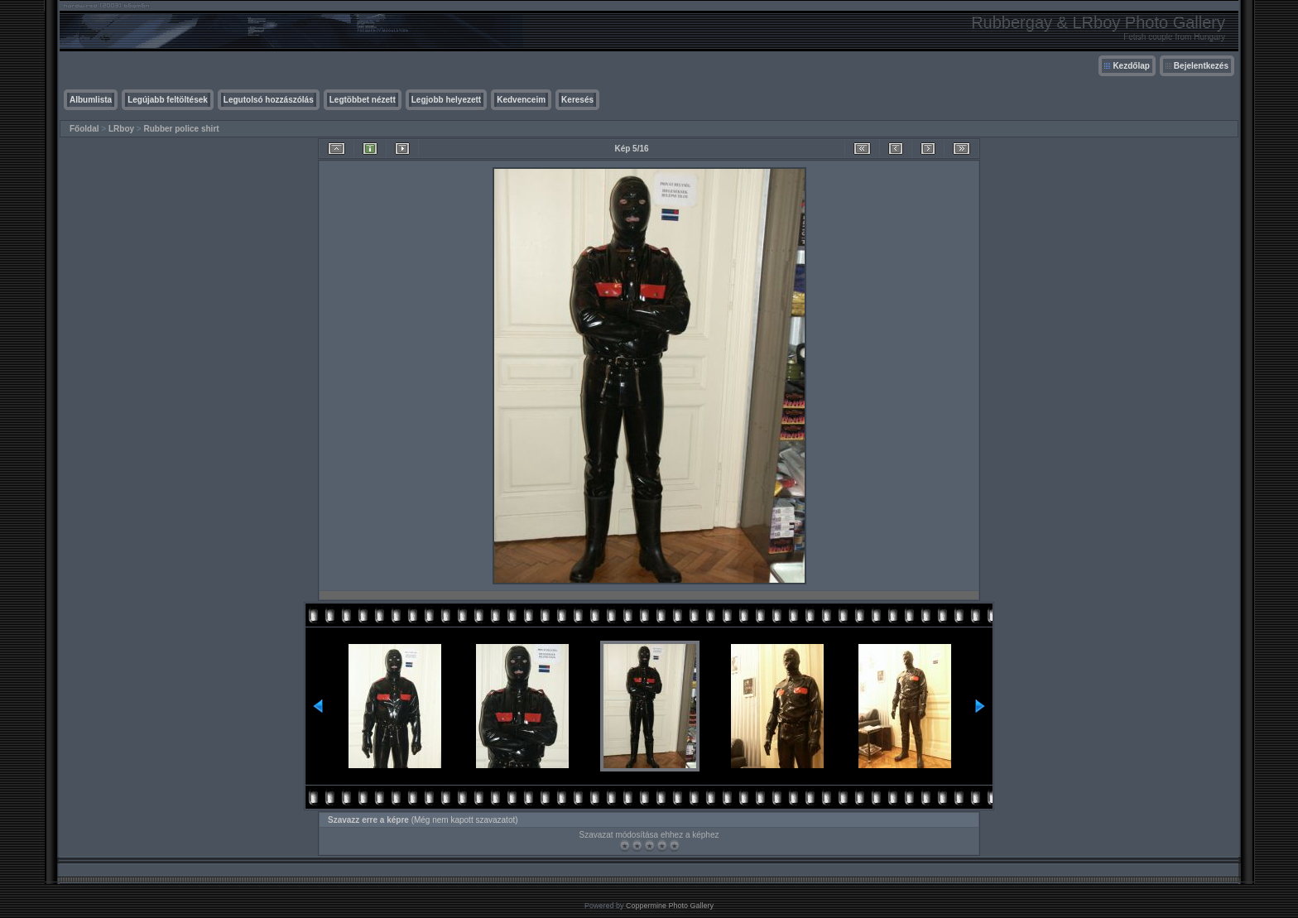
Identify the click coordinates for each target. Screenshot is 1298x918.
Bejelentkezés (1201, 65)
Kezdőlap (1131, 65)
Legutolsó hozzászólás (269, 99)
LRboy (121, 128)
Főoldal (84, 128)
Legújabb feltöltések (167, 99)
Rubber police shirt (181, 128)
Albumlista (91, 99)
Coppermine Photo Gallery (670, 905)
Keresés (577, 99)
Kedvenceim (521, 99)
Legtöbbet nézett (362, 99)
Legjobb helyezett (446, 99)
